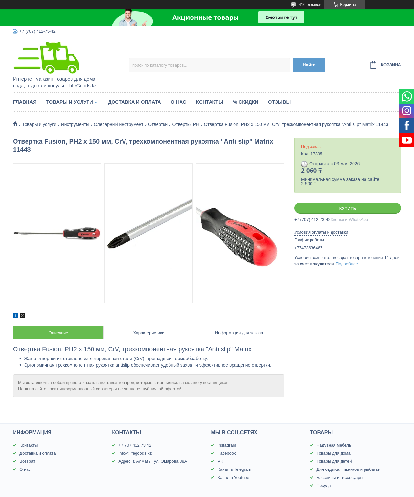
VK (220, 461)
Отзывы (279, 101)
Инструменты (75, 124)
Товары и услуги (69, 101)
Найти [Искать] (309, 64)
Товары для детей (334, 461)
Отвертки (158, 124)
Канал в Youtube (233, 477)
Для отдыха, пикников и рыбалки (349, 469)
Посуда (324, 485)
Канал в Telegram (234, 469)
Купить (347, 208)
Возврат (27, 461)
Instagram (226, 445)
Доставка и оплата (134, 101)
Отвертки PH (186, 124)
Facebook (226, 453)
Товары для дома (334, 453)
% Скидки (245, 101)
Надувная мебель (334, 445)
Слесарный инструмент (118, 124)
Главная (25, 101)
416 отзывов (310, 4)
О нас (178, 101)
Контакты (209, 101)
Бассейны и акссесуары (340, 477)
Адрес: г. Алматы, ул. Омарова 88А (152, 461)
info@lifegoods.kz (135, 453)
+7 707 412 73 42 (134, 445)
